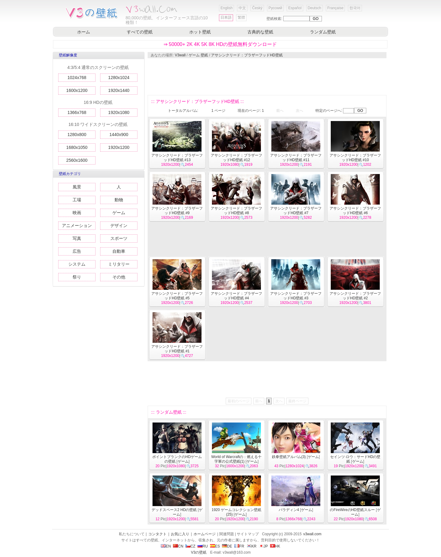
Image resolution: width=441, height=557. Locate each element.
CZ (190, 546)
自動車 (118, 251)
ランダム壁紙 (323, 31)
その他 (118, 277)
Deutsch (314, 8)
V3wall (180, 55)
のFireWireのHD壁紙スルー (352, 510)
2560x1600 (76, 160)
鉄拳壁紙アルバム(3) (289, 457)
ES (215, 546)
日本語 (226, 17)
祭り (77, 277)
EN (166, 546)
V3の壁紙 (199, 552)
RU (203, 546)
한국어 (354, 8)
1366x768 (76, 112)
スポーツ (118, 238)
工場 (77, 199)
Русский (275, 8)
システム (76, 264)
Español (294, 8)
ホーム (83, 31)
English (226, 8)
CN (178, 546)
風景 (77, 186)
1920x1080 (118, 112)
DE (227, 546)
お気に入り (180, 534)
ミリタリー (119, 264)
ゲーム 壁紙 (198, 55)
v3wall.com (312, 534)
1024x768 (76, 77)
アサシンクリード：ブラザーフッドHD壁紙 (246, 55)
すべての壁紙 (140, 31)
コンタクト (157, 534)
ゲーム (118, 212)
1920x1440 (118, 90)
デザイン (118, 225)
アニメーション (77, 225)
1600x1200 (76, 90)
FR (239, 546)
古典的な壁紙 (260, 31)
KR (252, 546)
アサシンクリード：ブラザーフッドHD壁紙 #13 (177, 157)
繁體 (241, 17)
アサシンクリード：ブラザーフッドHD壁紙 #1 (177, 348)
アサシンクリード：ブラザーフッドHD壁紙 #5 (177, 295)
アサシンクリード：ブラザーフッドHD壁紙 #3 (296, 295)
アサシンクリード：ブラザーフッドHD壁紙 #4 (236, 295)
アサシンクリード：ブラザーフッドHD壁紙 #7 (296, 210)
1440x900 (118, 134)
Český (257, 8)
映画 (77, 212)
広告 (77, 251)
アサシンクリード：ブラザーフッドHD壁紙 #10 (355, 157)
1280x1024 (118, 77)
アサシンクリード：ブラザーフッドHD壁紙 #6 (355, 210)
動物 (119, 199)
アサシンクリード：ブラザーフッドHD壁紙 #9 (177, 210)
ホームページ (205, 534)
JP (263, 546)
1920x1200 (118, 147)
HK (275, 546)
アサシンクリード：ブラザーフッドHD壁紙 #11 (296, 157)
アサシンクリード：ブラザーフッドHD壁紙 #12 (236, 157)
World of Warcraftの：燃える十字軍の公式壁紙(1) (236, 459)
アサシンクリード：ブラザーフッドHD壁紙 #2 (355, 295)
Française (335, 8)
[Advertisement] (266, 76)
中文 (242, 8)
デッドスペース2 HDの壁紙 (174, 510)
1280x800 (76, 134)
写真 (77, 238)
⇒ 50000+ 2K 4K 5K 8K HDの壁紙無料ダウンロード (220, 44)
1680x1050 (76, 147)
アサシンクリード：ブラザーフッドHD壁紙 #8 (236, 210)
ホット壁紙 (200, 31)
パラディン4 (289, 510)
